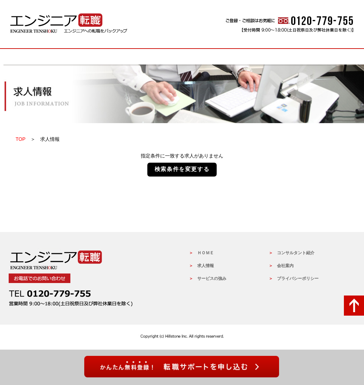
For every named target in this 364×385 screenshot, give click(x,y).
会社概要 (320, 57)
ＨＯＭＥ (205, 252)
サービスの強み (182, 57)
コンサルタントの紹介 (251, 57)
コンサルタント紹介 (295, 252)
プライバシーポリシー (298, 278)
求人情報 (112, 57)
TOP (21, 139)
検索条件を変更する (182, 169)
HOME (43, 57)
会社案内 (285, 265)
